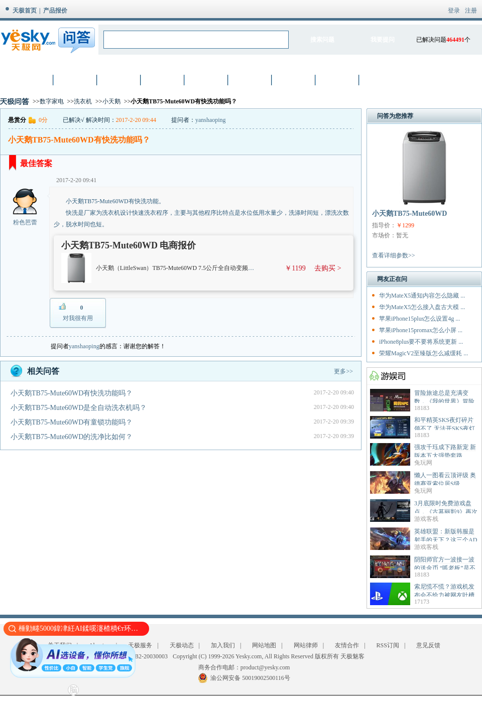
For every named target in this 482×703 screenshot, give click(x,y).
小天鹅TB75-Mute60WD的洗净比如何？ (72, 437)
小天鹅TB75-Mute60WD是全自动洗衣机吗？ (79, 407)
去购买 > (327, 268)
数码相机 (119, 79)
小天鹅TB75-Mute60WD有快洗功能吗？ (72, 393)
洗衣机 (83, 101)
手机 (163, 79)
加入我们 (223, 645)
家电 (294, 79)
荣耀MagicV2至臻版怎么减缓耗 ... (423, 353)
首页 (32, 79)
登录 (454, 10)
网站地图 (264, 645)
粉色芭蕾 (25, 222)
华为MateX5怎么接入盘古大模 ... (422, 307)
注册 (471, 10)
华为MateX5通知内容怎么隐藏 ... (422, 295)
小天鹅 (111, 101)
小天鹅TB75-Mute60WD (409, 213)
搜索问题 (322, 39)
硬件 (207, 79)
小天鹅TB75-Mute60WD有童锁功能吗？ (72, 422)
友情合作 (347, 645)
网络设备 (250, 79)
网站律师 (306, 645)
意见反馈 (428, 645)
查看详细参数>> (393, 255)
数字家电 (52, 101)
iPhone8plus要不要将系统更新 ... (421, 341)
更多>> (343, 371)
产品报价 (55, 10)
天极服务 (140, 645)
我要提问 (383, 39)
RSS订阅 (388, 645)
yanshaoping (210, 119)
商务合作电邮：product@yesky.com (244, 667)
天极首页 (25, 10)
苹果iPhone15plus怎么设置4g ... (419, 318)
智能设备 (338, 79)
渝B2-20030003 (148, 656)
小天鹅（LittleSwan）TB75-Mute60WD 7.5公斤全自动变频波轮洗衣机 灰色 (194, 267)
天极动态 (182, 645)
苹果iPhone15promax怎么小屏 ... (420, 330)
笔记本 (75, 79)
